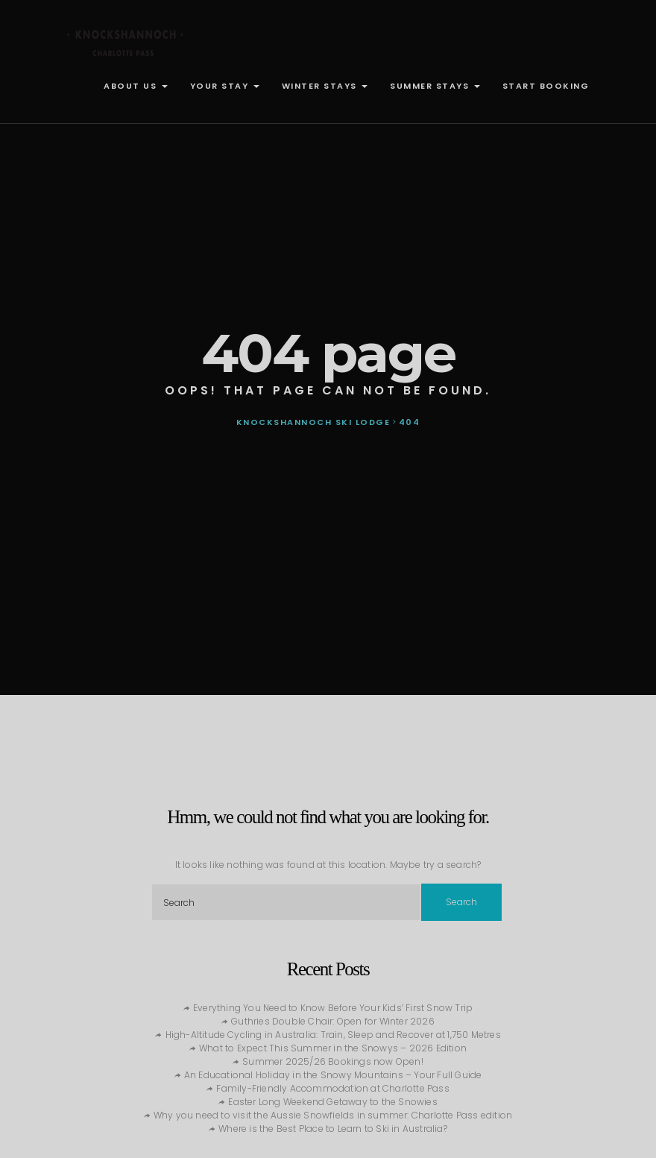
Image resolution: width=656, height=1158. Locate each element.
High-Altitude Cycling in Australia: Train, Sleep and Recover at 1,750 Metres (333, 1034)
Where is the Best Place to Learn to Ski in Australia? (332, 1128)
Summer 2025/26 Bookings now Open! (332, 1061)
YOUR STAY (224, 86)
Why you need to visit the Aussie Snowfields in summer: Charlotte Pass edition (333, 1115)
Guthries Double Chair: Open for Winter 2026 (333, 1021)
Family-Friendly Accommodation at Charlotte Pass (332, 1088)
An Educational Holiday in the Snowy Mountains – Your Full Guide (333, 1075)
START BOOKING (546, 86)
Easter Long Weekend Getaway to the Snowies (332, 1101)
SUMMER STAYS (435, 86)
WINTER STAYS (325, 86)
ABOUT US (136, 86)
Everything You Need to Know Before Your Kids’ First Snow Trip (333, 1007)
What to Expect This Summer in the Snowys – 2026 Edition (333, 1048)
